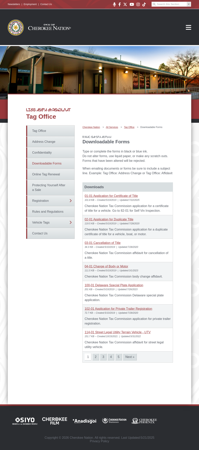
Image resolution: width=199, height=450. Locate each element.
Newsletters (14, 4)
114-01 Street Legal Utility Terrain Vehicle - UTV (117, 332)
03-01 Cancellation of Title (102, 243)
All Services (112, 127)
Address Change (43, 141)
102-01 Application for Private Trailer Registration (118, 308)
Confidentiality (42, 152)
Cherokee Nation (91, 127)
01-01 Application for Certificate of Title (111, 196)
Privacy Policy (99, 441)
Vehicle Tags (41, 222)
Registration (40, 200)
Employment (30, 4)
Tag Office (39, 130)
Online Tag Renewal (46, 174)
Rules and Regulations (47, 211)
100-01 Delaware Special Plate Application (114, 285)
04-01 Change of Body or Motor (106, 266)
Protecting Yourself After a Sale (48, 187)
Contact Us (46, 4)
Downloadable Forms (46, 163)
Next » (129, 357)
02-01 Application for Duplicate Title (109, 219)
